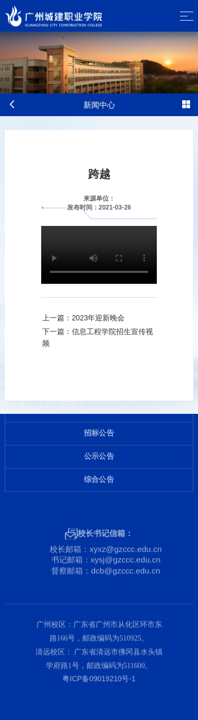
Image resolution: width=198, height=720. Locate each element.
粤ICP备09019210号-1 (98, 671)
